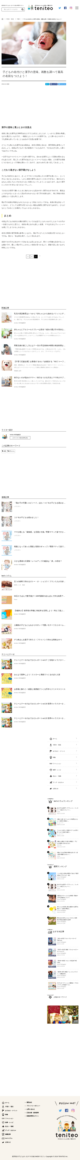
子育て (19, 19)
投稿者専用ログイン (33, 1116)
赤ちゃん (12, 451)
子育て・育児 (10, 19)
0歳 (5, 451)
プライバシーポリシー (33, 1106)
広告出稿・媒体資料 (33, 1112)
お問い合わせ (31, 1109)
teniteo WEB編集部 (15, 434)
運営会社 (29, 1102)
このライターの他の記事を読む (20, 437)
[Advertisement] (17, 472)
